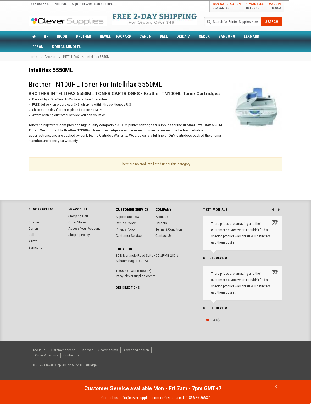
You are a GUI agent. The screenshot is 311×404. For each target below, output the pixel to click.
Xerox (204, 36)
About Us (162, 217)
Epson (37, 47)
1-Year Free (254, 6)
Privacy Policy (126, 229)
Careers (161, 223)
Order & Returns (46, 353)
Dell (164, 36)
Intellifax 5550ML (99, 57)
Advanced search (136, 349)
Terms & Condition (169, 229)
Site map (87, 349)
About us (38, 349)
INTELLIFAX (71, 57)
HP (46, 36)
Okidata (183, 36)
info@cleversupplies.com (139, 394)
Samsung (226, 36)
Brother (83, 36)
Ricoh (62, 36)
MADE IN (275, 6)
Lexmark (251, 36)
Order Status (77, 222)
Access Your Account (84, 229)
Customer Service (129, 236)
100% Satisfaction (226, 6)
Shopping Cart (78, 216)
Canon (145, 36)
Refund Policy (126, 223)
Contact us (71, 353)
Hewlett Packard (115, 36)
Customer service (62, 349)
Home (33, 57)
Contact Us (164, 236)
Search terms (108, 349)
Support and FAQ (127, 217)
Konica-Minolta (66, 47)
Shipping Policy (79, 235)
